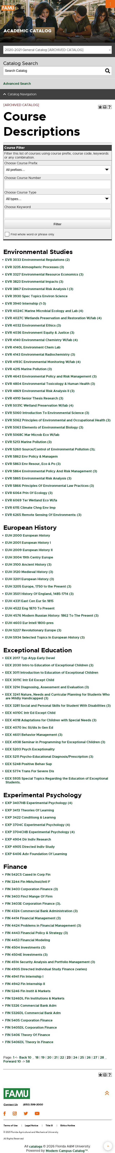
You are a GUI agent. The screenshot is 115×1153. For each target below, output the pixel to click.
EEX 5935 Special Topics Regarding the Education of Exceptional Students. (56, 780)
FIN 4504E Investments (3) (26, 954)
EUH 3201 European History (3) (29, 579)
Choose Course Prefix (20, 163)
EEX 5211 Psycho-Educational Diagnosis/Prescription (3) (49, 756)
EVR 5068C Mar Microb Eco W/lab (32, 435)
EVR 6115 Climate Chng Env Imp (30, 508)
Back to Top (107, 1093)
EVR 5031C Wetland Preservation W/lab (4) (39, 405)
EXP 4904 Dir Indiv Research (28, 839)
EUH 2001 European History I (28, 543)
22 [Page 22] (62, 1057)
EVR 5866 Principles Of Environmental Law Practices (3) (49, 486)
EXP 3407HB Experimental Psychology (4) (38, 803)
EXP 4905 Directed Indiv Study (30, 847)
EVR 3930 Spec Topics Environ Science (36, 296)
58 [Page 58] (28, 1061)
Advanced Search (17, 83)
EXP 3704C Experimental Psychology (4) (37, 825)
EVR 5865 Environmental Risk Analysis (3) (38, 478)
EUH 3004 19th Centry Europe (29, 557)
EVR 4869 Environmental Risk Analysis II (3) (40, 391)
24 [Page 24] (75, 1057)
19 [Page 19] (43, 1057)
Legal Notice (31, 1125)
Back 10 (25, 1057)
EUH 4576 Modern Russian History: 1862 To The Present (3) (52, 615)
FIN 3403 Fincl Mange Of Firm (29, 896)
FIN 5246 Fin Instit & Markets (27, 991)
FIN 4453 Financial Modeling (27, 940)
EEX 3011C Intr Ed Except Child (29, 680)
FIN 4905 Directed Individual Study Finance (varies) (46, 969)
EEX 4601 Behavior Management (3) (33, 735)
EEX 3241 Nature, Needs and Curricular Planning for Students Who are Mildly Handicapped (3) (57, 696)
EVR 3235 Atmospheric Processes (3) (34, 267)
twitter (26, 1113)
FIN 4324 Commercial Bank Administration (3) (41, 911)
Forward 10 (12, 1061)
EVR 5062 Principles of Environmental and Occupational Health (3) (58, 420)
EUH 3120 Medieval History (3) (29, 572)
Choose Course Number (22, 178)
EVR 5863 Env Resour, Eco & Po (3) (33, 464)
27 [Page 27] (95, 1057)
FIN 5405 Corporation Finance (29, 1020)
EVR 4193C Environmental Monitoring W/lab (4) (43, 362)
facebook (5, 1114)
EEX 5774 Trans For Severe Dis (29, 771)
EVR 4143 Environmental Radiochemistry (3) (40, 354)
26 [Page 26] (89, 1057)
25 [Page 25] (82, 1057)
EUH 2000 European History (27, 535)
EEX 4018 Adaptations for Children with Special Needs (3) (50, 720)
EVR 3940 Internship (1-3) (25, 303)
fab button (108, 1146)
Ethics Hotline (67, 1125)
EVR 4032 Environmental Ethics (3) (33, 325)
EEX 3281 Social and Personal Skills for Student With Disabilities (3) (58, 706)
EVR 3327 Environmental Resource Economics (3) (44, 274)
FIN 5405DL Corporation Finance (31, 1027)
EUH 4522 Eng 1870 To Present (30, 608)
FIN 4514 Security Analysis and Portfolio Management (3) (50, 962)
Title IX (49, 1125)
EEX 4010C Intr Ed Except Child (30, 713)
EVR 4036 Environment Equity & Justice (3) (39, 332)
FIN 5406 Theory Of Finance (27, 1035)
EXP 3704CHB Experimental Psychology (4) (40, 832)
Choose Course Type (20, 192)
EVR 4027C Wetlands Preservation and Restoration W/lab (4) (53, 318)
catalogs (35, 1146)
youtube (37, 1113)
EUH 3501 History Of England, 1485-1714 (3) (39, 594)
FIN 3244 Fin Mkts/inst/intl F (27, 882)
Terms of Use (10, 1125)
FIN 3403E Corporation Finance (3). (33, 904)
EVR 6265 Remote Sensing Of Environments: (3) (43, 515)
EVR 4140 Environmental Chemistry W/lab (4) (41, 340)
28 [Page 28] (102, 1057)
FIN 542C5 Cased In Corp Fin (27, 874)
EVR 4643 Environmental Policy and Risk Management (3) (51, 376)
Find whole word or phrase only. (32, 234)
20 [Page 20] (49, 1057)
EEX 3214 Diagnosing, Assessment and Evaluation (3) (47, 687)
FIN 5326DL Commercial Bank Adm (33, 1013)
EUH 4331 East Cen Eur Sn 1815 (29, 601)
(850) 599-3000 (33, 1104)
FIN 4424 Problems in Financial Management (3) (43, 925)
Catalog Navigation (22, 94)
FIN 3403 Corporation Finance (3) (31, 889)
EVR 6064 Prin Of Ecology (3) (29, 493)
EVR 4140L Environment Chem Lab (32, 347)
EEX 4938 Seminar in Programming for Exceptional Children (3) (55, 742)
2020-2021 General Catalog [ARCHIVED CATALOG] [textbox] (44, 50)
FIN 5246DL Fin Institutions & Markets (34, 998)
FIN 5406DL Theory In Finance (29, 1042)
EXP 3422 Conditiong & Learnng (30, 817)
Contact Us (11, 1104)
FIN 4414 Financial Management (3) (33, 918)
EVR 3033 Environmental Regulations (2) (37, 260)
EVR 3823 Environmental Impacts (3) (34, 281)
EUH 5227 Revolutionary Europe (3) (33, 630)
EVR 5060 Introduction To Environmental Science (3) (47, 413)
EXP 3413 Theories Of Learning (29, 810)
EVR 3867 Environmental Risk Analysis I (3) (39, 289)
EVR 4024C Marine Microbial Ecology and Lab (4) (44, 311)
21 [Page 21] (55, 1057)
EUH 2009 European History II (29, 550)
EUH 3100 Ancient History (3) (28, 564)
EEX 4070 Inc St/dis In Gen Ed (29, 727)
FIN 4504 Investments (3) (25, 947)
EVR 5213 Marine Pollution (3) (28, 442)
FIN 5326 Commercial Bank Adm (31, 1005)
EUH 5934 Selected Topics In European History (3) (45, 637)
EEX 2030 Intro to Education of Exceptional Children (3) (49, 665)
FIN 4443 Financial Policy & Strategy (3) (36, 933)
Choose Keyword (17, 207)
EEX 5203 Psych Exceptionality (30, 749)
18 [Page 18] (37, 1057)
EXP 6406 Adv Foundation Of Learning (36, 854)
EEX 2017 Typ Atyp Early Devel (30, 658)
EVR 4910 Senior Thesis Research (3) (34, 398)
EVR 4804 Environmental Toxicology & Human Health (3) (50, 384)
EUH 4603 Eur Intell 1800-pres (29, 623)
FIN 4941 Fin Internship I (24, 976)
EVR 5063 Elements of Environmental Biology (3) (44, 427)
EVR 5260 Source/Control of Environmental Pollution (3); (50, 449)
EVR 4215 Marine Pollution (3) (28, 369)
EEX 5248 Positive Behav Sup (28, 764)
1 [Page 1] (13, 1057)
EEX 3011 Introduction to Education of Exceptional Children (51, 672)
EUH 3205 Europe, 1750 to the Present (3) (38, 586)
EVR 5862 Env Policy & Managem (31, 456)
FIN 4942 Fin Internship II (25, 984)
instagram (15, 1113)
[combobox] (57, 50)
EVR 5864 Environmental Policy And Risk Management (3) (51, 471)
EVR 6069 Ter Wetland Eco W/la (31, 500)
